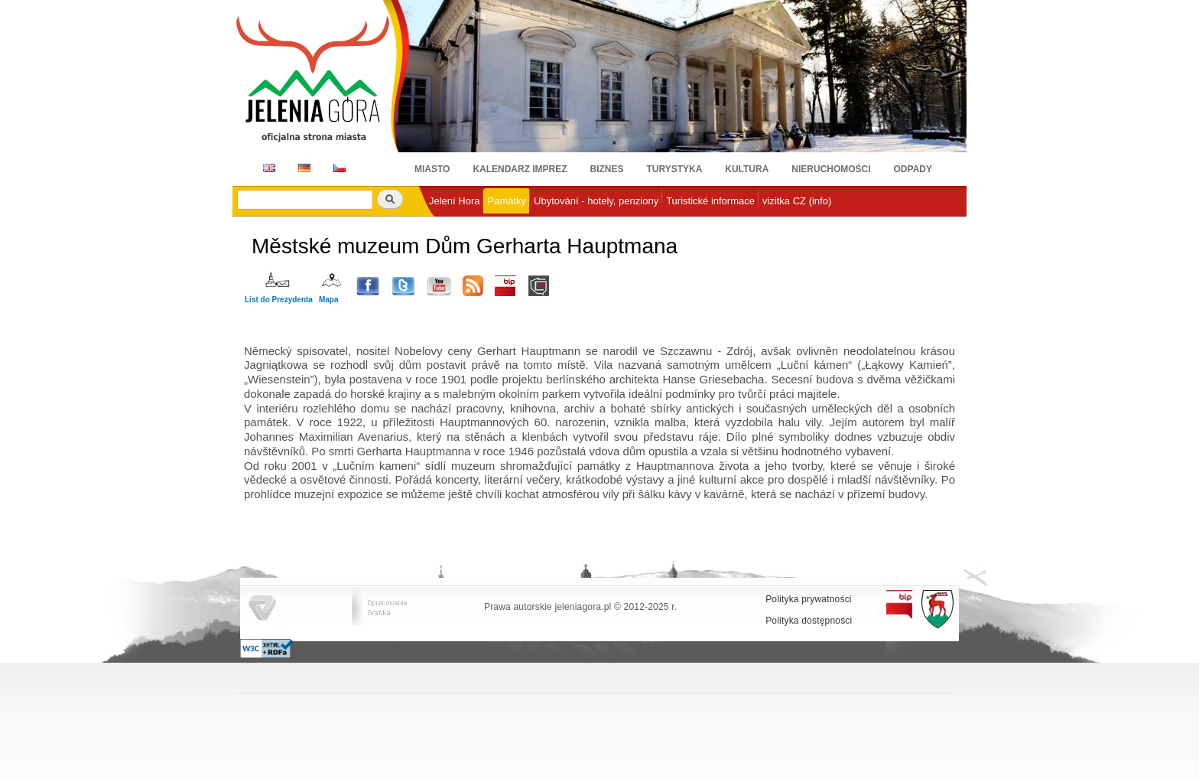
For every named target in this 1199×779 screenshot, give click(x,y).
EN (266, 168)
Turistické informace (710, 201)
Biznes (607, 169)
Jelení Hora (454, 201)
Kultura (746, 169)
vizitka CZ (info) (796, 201)
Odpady (913, 169)
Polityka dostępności (808, 620)
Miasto (432, 169)
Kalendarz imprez (520, 169)
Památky (506, 201)
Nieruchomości (830, 169)
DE (301, 168)
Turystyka (675, 169)
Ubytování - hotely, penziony (596, 201)
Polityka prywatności (808, 599)
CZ (339, 168)
